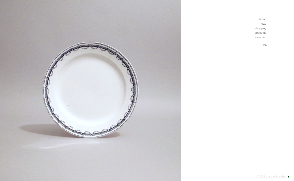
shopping (260, 28)
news (263, 23)
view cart (260, 37)
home (262, 19)
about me (260, 32)
